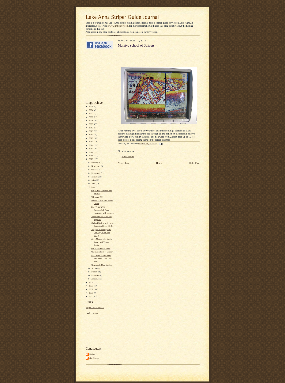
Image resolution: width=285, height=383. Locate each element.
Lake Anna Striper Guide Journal (122, 17)
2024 (91, 110)
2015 (91, 141)
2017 (91, 134)
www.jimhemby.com (118, 25)
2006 (91, 293)
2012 (91, 152)
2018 (91, 131)
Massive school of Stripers (102, 252)
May (93, 187)
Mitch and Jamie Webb (100, 248)
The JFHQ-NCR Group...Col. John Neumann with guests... (102, 210)
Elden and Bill (97, 197)
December (96, 162)
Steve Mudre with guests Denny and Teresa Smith (101, 242)
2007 (91, 289)
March (94, 272)
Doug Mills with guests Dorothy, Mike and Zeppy (101, 232)
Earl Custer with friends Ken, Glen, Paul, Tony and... (102, 258)
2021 (91, 120)
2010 (91, 159)
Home (159, 162)
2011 (91, 155)
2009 (91, 282)
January (95, 279)
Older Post (194, 162)
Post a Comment (128, 157)
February (95, 275)
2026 (91, 106)
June (93, 183)
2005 (91, 296)
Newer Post (123, 162)
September (96, 173)
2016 (91, 138)
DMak (92, 354)
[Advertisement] (97, 75)
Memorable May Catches (101, 265)
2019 (91, 128)
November (96, 166)
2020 (91, 124)
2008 (91, 286)
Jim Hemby (94, 358)
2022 (91, 117)
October (95, 170)
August (94, 177)
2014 (91, 145)
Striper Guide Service (95, 307)
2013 (91, 148)
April (93, 268)
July (93, 180)
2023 (91, 113)
